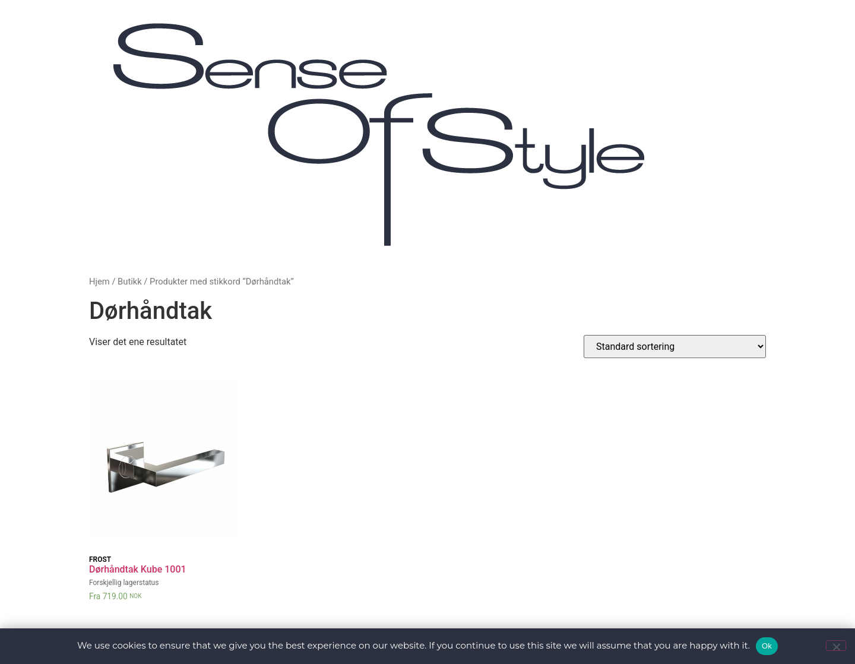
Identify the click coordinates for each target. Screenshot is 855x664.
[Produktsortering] (675, 346)
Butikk (130, 281)
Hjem (99, 281)
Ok (767, 645)
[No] (836, 645)
